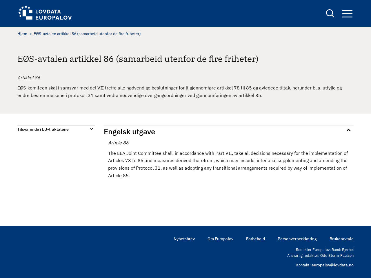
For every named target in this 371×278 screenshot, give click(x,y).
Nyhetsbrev (184, 238)
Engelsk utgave (129, 131)
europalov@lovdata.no (333, 265)
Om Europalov (220, 238)
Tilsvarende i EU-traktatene (43, 129)
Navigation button (347, 13)
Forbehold (255, 238)
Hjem (22, 33)
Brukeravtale (342, 238)
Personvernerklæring (297, 238)
